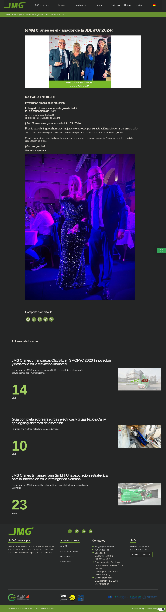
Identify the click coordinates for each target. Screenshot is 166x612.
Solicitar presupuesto (139, 549)
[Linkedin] (34, 319)
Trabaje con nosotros (141, 554)
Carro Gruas (65, 562)
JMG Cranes (10, 14)
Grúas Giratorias (67, 556)
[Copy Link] (51, 319)
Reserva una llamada (139, 546)
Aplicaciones (81, 5)
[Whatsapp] (45, 319)
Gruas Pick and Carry (69, 551)
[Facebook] (28, 319)
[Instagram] (39, 319)
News (99, 5)
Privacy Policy (138, 608)
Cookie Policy (152, 608)
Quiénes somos (41, 5)
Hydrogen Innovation (133, 5)
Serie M (63, 546)
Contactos (115, 5)
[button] (161, 250)
